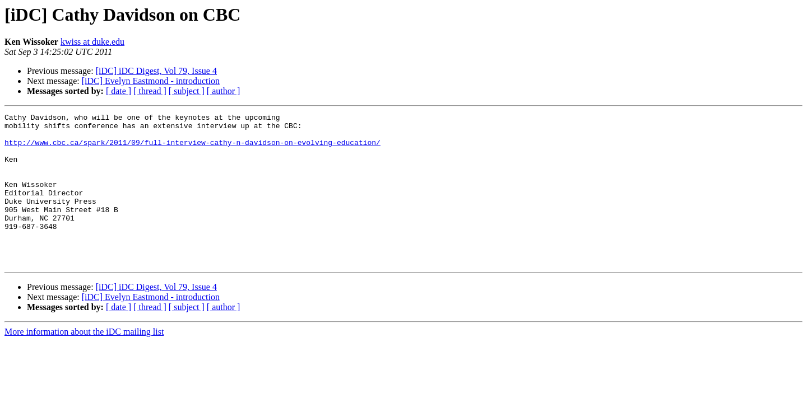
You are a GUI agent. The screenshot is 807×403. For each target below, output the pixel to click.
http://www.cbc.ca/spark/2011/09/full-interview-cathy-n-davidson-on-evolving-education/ (192, 149)
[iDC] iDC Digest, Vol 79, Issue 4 (156, 71)
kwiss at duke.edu (92, 41)
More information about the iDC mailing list (84, 362)
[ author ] (223, 91)
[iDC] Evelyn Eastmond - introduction (151, 81)
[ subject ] (187, 91)
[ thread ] (149, 91)
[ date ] (118, 91)
